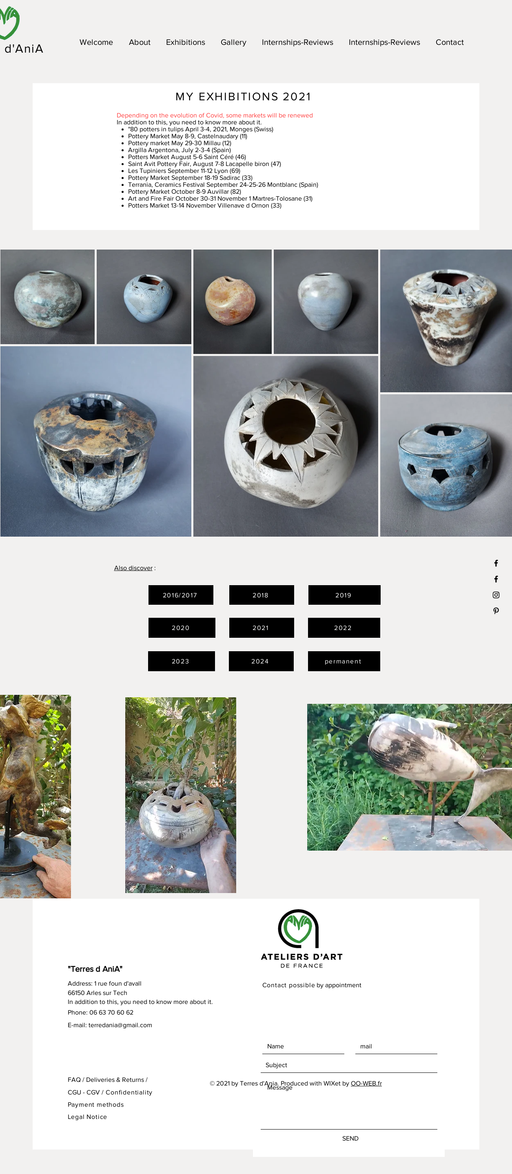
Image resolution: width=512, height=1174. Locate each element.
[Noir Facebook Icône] (496, 563)
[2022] (344, 628)
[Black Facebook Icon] (496, 579)
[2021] (261, 628)
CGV (93, 1092)
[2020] (182, 628)
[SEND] (350, 1138)
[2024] (261, 661)
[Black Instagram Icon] (496, 594)
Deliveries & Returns (115, 1079)
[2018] (261, 595)
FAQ (74, 1079)
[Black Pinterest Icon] (496, 610)
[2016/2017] (181, 595)
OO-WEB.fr (366, 1083)
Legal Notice (88, 1116)
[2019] (344, 595)
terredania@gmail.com (120, 1024)
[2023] (181, 661)
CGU (74, 1092)
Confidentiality (129, 1092)
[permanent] (344, 661)
